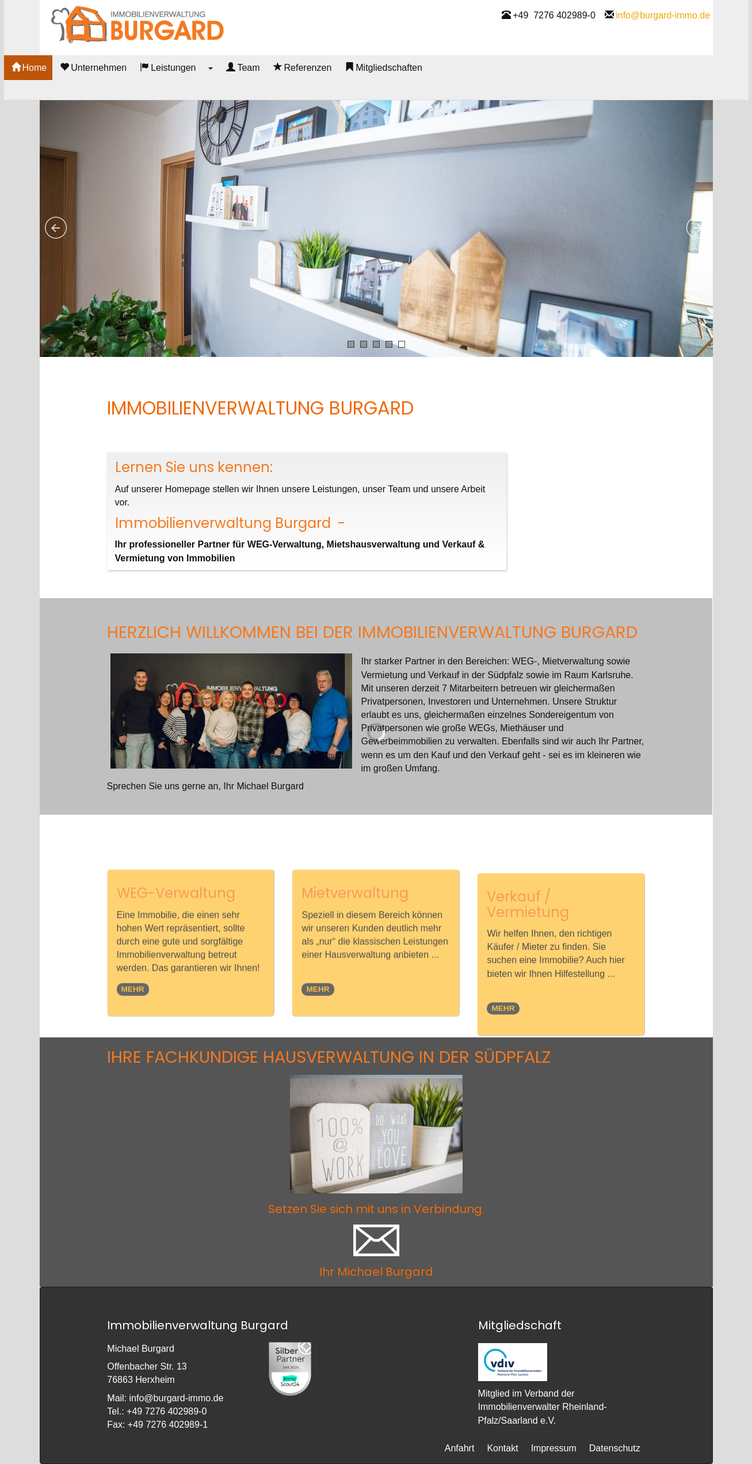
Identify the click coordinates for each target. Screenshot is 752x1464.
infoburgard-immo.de (663, 32)
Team (278, 88)
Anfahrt (460, 1448)
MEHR (132, 1029)
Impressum (554, 1448)
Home (65, 88)
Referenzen (338, 88)
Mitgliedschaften (419, 88)
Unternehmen (129, 88)
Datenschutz (614, 1448)
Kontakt (502, 1448)
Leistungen (203, 88)
